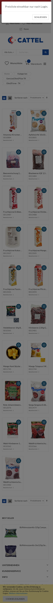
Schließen (40, 17)
